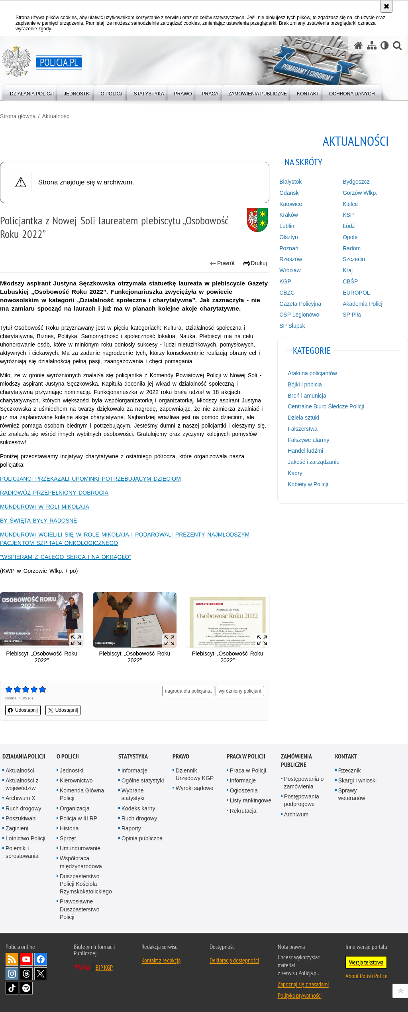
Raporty (131, 828)
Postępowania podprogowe (301, 800)
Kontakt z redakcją (160, 960)
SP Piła (352, 314)
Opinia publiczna (142, 838)
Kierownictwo (76, 780)
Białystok (290, 181)
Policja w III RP (78, 818)
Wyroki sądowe (195, 788)
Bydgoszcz (356, 181)
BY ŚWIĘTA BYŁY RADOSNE (38, 520)
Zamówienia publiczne (296, 760)
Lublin (286, 226)
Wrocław (289, 270)
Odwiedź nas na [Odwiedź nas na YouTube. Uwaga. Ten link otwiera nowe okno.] (26, 959)
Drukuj (255, 263)
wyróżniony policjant (239, 691)
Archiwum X (20, 798)
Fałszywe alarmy (308, 440)
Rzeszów (290, 259)
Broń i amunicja (307, 395)
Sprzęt (68, 838)
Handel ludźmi (305, 451)
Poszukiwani (21, 818)
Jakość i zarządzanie (313, 462)
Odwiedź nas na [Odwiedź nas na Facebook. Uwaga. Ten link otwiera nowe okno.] (40, 959)
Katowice (290, 204)
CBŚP (350, 281)
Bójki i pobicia (305, 384)
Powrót (222, 263)
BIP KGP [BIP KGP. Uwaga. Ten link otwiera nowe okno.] (104, 967)
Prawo (181, 756)
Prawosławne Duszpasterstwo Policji (80, 909)
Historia (69, 828)
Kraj (348, 270)
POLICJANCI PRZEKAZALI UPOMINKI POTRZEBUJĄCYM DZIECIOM (90, 478)
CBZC (286, 292)
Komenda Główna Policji (82, 794)
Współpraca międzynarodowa (81, 862)
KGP (285, 281)
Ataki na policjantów (312, 373)
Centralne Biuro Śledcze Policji (326, 406)
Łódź (349, 226)
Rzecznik (349, 770)
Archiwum (296, 814)
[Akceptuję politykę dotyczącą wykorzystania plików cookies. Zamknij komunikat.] (386, 6)
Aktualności (56, 116)
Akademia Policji (363, 304)
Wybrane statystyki (133, 794)
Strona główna (18, 116)
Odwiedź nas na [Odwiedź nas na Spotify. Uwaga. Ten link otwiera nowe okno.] (26, 988)
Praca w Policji (246, 756)
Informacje (134, 770)
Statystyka (133, 756)
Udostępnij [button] (23, 710)
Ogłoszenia (244, 790)
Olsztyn (288, 237)
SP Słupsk (292, 326)
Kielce (350, 204)
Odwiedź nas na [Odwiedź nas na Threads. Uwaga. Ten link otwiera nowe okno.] (26, 973)
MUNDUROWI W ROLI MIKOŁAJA (44, 506)
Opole (350, 237)
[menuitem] (32, 92)
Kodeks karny (138, 808)
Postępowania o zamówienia (304, 783)
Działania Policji (23, 756)
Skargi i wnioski (357, 780)
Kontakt (346, 756)
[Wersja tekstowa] (385, 45)
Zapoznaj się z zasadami (303, 984)
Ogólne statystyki (143, 780)
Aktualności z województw (22, 784)
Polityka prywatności (300, 995)
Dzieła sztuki (303, 417)
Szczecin (354, 259)
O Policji (68, 756)
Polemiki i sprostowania (22, 852)
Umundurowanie (80, 848)
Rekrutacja (243, 811)
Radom (352, 248)
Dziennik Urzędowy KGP (195, 774)
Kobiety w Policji (308, 484)
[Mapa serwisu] (372, 45)
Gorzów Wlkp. (360, 193)
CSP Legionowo (299, 314)
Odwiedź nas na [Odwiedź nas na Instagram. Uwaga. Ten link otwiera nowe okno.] (12, 973)
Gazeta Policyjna (300, 304)
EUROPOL (356, 292)
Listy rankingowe (250, 800)
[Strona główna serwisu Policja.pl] (358, 45)
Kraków (288, 215)
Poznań (288, 248)
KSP (348, 215)
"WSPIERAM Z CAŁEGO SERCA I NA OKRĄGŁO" (65, 557)
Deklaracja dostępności (234, 960)
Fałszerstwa (303, 429)
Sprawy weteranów (351, 794)
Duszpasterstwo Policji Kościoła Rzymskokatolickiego (86, 884)
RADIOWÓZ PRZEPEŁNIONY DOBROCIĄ (54, 492)
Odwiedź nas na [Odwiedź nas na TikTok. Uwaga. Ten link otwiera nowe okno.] (12, 988)
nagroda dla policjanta (188, 691)
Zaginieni (17, 828)
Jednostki (71, 770)
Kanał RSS (12, 959)
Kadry (295, 473)
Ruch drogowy (23, 808)
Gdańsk (288, 193)
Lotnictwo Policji (25, 838)
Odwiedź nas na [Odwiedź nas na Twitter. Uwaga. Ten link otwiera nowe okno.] (40, 973)
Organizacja (75, 808)
